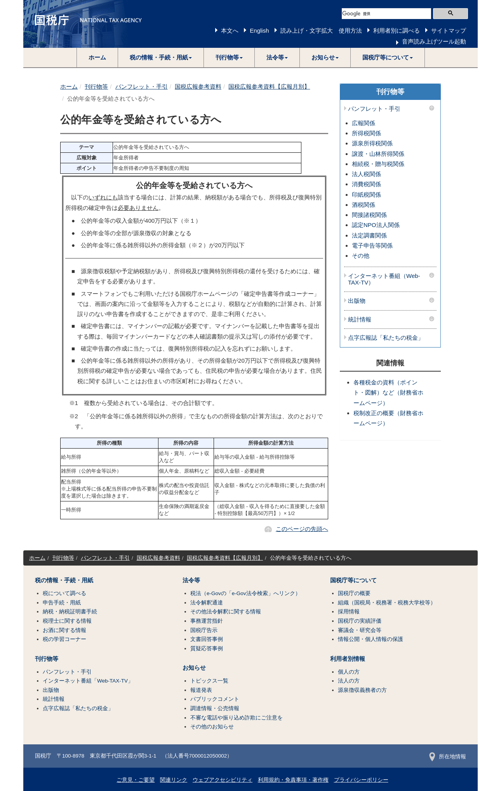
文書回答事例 (206, 639)
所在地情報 (447, 757)
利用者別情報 (347, 659)
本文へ (229, 30)
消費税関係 (366, 184)
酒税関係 (363, 204)
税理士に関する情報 (67, 621)
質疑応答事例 (206, 648)
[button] (161, 57)
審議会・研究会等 (359, 630)
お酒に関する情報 (64, 630)
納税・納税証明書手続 (70, 612)
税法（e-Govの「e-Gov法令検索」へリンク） (245, 593)
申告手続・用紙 (62, 603)
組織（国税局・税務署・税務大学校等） (387, 603)
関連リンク (173, 780)
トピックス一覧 (209, 681)
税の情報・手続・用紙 (64, 580)
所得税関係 (366, 133)
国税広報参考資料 (198, 86)
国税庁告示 (203, 630)
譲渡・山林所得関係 (378, 153)
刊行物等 (96, 86)
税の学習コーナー (64, 639)
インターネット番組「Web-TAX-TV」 (88, 681)
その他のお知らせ (212, 727)
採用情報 (349, 612)
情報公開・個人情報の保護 (370, 639)
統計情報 (359, 319)
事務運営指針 (206, 621)
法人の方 (349, 681)
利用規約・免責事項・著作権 (293, 780)
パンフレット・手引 (141, 86)
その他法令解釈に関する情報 (225, 612)
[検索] (386, 14)
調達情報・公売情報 (214, 708)
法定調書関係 (369, 235)
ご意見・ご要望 (136, 780)
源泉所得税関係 (372, 143)
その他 (360, 255)
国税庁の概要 (354, 593)
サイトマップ (448, 30)
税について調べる (64, 593)
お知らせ (194, 668)
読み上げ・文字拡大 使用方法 (321, 30)
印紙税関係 (366, 194)
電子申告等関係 (372, 245)
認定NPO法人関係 (376, 225)
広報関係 (363, 123)
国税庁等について (353, 580)
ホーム (97, 57)
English (259, 30)
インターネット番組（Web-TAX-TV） (384, 279)
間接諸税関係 (369, 214)
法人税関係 (366, 174)
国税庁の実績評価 (359, 621)
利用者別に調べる (396, 30)
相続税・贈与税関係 (378, 164)
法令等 (191, 580)
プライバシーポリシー (361, 780)
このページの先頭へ (302, 529)
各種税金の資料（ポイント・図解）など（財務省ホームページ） (388, 392)
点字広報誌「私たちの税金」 (386, 338)
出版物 (356, 301)
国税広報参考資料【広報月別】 (269, 86)
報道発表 (201, 690)
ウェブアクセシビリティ (222, 780)
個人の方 (349, 672)
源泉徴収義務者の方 (362, 690)
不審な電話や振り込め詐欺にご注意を (236, 718)
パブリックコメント (214, 699)
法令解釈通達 (206, 603)
